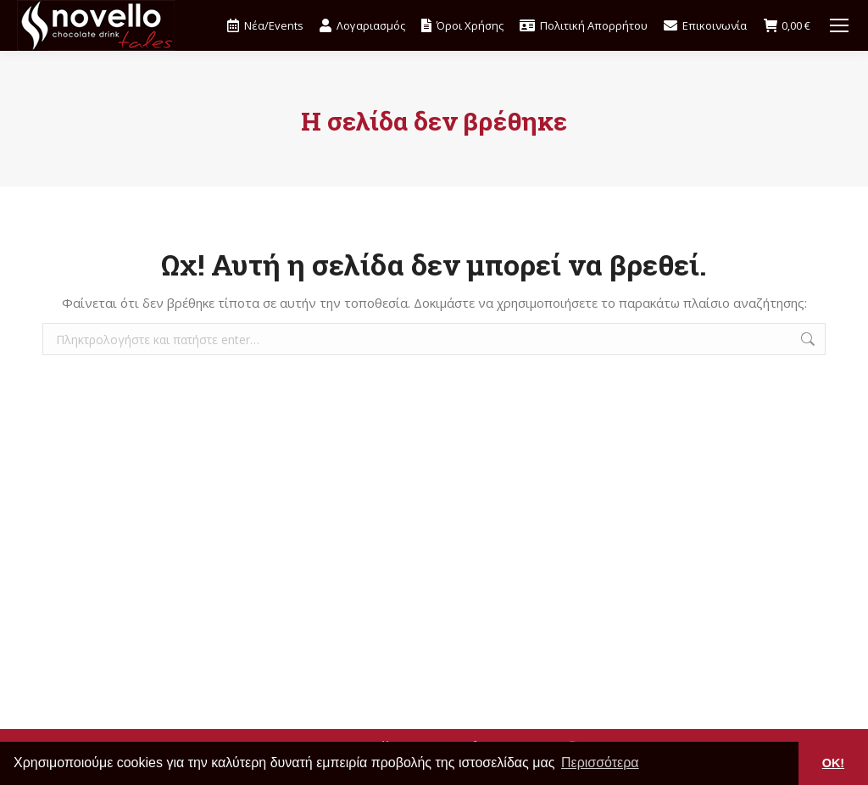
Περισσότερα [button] (600, 762)
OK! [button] (833, 763)
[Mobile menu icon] (839, 25)
